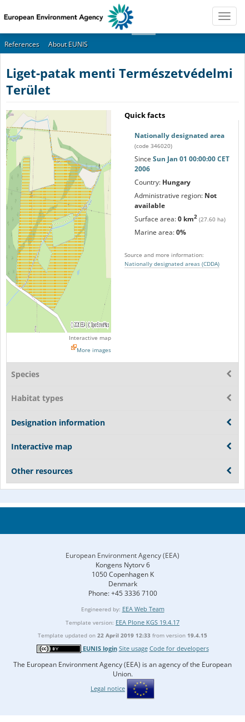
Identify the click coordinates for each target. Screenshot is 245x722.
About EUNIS (68, 44)
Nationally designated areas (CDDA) (171, 264)
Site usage (133, 648)
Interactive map (90, 338)
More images (94, 350)
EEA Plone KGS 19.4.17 (147, 622)
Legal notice (108, 688)
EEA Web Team (143, 609)
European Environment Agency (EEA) (122, 555)
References (21, 44)
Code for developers (179, 648)
